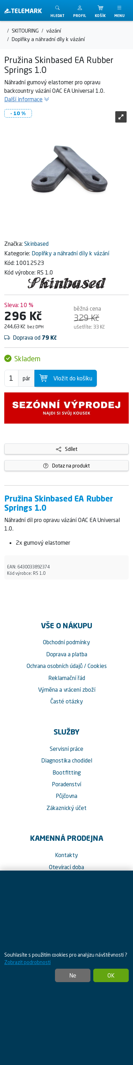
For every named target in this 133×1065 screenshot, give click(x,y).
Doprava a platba (66, 654)
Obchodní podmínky (66, 642)
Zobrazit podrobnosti (27, 962)
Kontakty (66, 855)
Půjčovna (66, 795)
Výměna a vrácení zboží (66, 689)
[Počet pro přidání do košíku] (11, 378)
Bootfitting (66, 772)
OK (111, 975)
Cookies (97, 665)
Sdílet (66, 449)
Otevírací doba (66, 867)
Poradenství (66, 784)
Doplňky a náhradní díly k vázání (70, 253)
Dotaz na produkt (66, 466)
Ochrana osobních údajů (55, 665)
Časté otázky (66, 701)
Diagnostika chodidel (66, 760)
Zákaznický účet (66, 807)
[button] (79, 10)
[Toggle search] (57, 10)
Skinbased (36, 243)
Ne (72, 975)
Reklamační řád (66, 677)
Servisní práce (66, 748)
